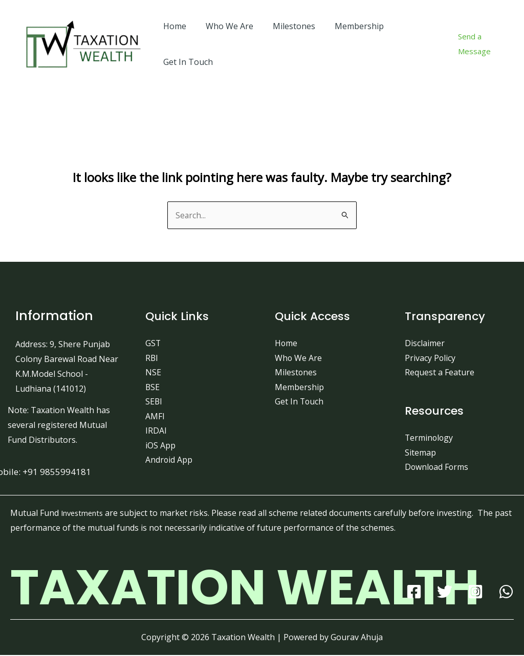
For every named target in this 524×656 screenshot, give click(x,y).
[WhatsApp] (506, 592)
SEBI (154, 402)
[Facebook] (414, 592)
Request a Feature (439, 372)
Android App (169, 461)
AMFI (155, 416)
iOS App (160, 446)
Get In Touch (186, 61)
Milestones (286, 26)
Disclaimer (425, 343)
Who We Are (225, 26)
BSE (152, 387)
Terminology (429, 438)
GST (153, 343)
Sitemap (420, 453)
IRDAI (156, 431)
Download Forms (437, 467)
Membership (348, 26)
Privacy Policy (430, 358)
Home (173, 26)
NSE (153, 372)
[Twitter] (444, 592)
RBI (152, 358)
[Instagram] (475, 592)
